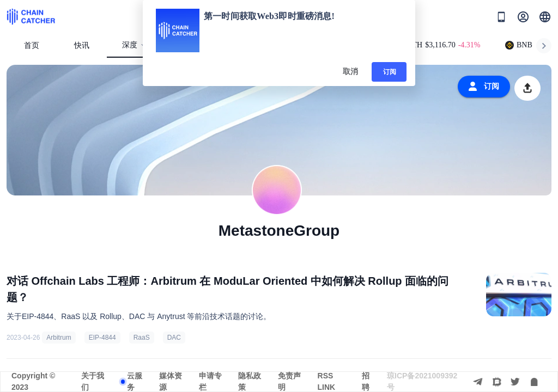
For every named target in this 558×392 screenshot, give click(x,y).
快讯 (81, 45)
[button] (544, 17)
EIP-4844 (102, 337)
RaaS (142, 337)
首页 (31, 45)
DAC (174, 337)
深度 (134, 45)
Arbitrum (58, 337)
